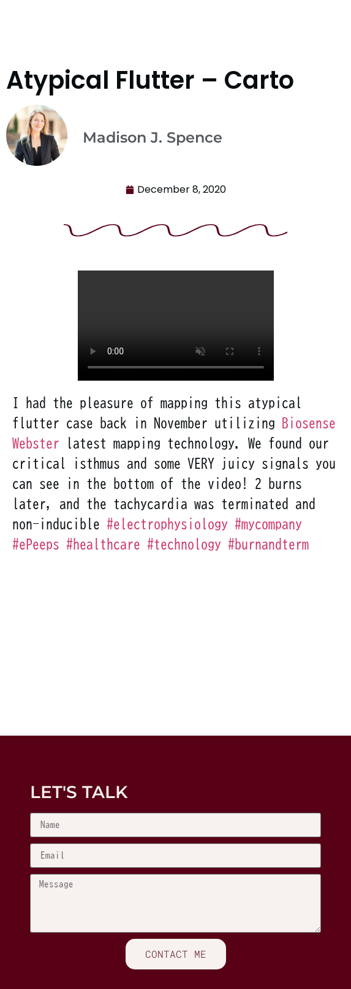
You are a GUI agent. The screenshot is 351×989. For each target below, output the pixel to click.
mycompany (268, 524)
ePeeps (35, 544)
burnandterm (268, 544)
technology (184, 544)
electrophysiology (167, 524)
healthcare (103, 544)
